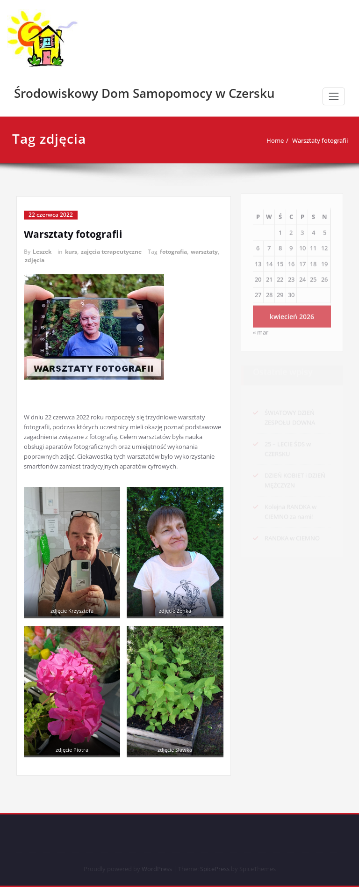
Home (259, 140)
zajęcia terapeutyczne (111, 252)
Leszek (42, 252)
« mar (260, 327)
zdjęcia (34, 260)
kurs (71, 252)
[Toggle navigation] (334, 96)
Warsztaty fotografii (304, 140)
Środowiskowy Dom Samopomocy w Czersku (144, 93)
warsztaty (204, 252)
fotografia (173, 252)
